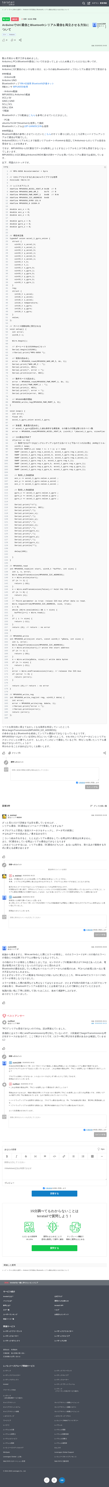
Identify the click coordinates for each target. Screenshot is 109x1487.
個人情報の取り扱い (18, 1353)
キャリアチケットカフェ (12, 1407)
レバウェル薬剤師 (60, 1443)
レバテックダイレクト (11, 1341)
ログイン (95, 3)
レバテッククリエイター (63, 1331)
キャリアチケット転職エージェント (67, 1411)
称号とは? (6, 1305)
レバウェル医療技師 (61, 1434)
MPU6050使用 (20, 86)
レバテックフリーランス (12, 1331)
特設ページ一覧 (8, 1319)
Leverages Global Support (64, 1452)
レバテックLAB (60, 1341)
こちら (32, 115)
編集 (99, 1023)
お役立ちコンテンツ (61, 1314)
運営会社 (6, 1349)
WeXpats (6, 1452)
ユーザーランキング (10, 1314)
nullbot (11, 1021)
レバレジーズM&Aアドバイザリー (66, 1420)
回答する (54, 1193)
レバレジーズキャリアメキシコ (65, 1456)
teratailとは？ (8, 1296)
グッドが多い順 (100, 806)
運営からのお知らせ (61, 1301)
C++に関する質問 (15, 9)
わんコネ (57, 1447)
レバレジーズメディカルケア (13, 1447)
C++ (4, 34)
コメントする (92, 787)
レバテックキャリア (62, 1336)
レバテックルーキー (11, 1336)
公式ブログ (58, 1296)
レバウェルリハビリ (10, 1438)
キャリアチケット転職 (11, 1411)
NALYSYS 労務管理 (61, 1461)
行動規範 (82, 782)
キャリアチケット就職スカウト (65, 1407)
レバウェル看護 (60, 1429)
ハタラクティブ (8, 1416)
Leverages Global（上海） (13, 1456)
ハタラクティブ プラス (62, 1416)
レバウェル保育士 (9, 1434)
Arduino (12, 34)
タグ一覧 (6, 1310)
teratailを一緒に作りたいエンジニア (24, 1283)
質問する (54, 1248)
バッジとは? (7, 1301)
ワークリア (7, 1420)
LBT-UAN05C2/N (33, 126)
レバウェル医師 (8, 1443)
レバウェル (58, 1425)
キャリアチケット (9, 1402)
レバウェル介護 (8, 1429)
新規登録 (103, 3)
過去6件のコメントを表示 (57, 869)
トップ (4, 9)
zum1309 (101, 24)
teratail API (58, 1305)
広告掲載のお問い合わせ (12, 1356)
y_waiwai (12, 815)
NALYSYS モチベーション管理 (14, 1461)
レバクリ (6, 1425)
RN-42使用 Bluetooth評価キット (37, 83)
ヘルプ (56, 1310)
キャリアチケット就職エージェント (67, 1402)
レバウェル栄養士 (60, 1438)
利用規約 (14, 1349)
